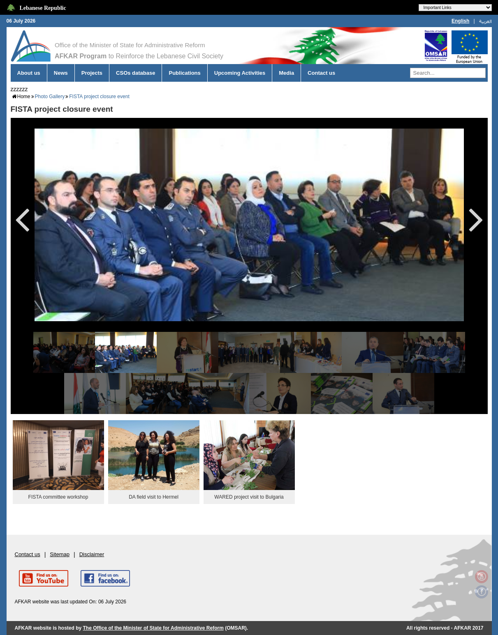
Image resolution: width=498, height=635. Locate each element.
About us (28, 73)
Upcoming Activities (239, 73)
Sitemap (59, 554)
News (61, 73)
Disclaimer (91, 554)
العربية (485, 21)
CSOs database (135, 73)
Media (286, 73)
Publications (184, 73)
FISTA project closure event (99, 96)
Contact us (321, 73)
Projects (91, 73)
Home (23, 96)
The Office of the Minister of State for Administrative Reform (153, 628)
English (460, 21)
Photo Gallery (50, 96)
